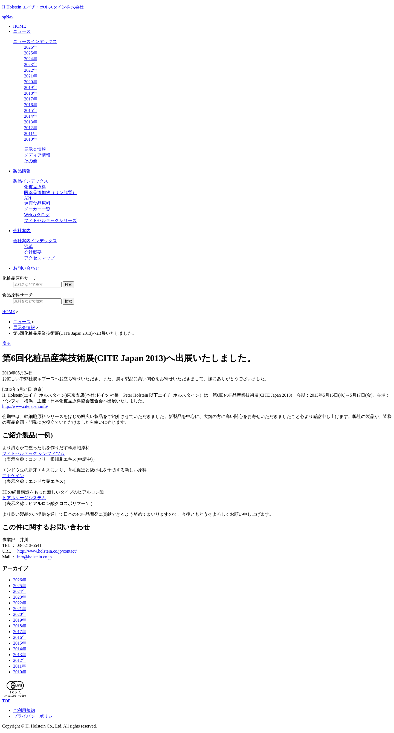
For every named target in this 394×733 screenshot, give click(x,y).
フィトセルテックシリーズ (50, 220)
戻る (6, 343)
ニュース (22, 31)
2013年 (30, 122)
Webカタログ (37, 214)
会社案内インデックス (35, 240)
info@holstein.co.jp (34, 557)
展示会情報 (35, 149)
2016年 (30, 104)
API (27, 198)
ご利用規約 (24, 710)
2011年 (30, 133)
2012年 (30, 127)
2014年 (30, 116)
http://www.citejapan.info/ (25, 406)
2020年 (30, 81)
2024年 (30, 58)
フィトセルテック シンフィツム (33, 453)
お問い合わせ (26, 268)
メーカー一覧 (37, 209)
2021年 (30, 76)
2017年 (30, 99)
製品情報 (22, 171)
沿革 (28, 246)
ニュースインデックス (35, 41)
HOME (19, 26)
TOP (6, 701)
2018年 (30, 93)
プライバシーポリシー (35, 716)
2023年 (30, 64)
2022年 (30, 70)
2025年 (30, 53)
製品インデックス (30, 181)
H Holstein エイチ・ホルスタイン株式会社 (43, 7)
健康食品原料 (37, 203)
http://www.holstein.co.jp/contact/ (47, 551)
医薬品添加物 (50, 192)
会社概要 (33, 252)
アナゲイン (13, 475)
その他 (30, 160)
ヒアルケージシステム (24, 497)
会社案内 (22, 230)
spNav (7, 17)
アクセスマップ (39, 258)
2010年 (30, 139)
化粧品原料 (35, 186)
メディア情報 (37, 155)
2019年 (30, 87)
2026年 (30, 47)
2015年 (30, 110)
